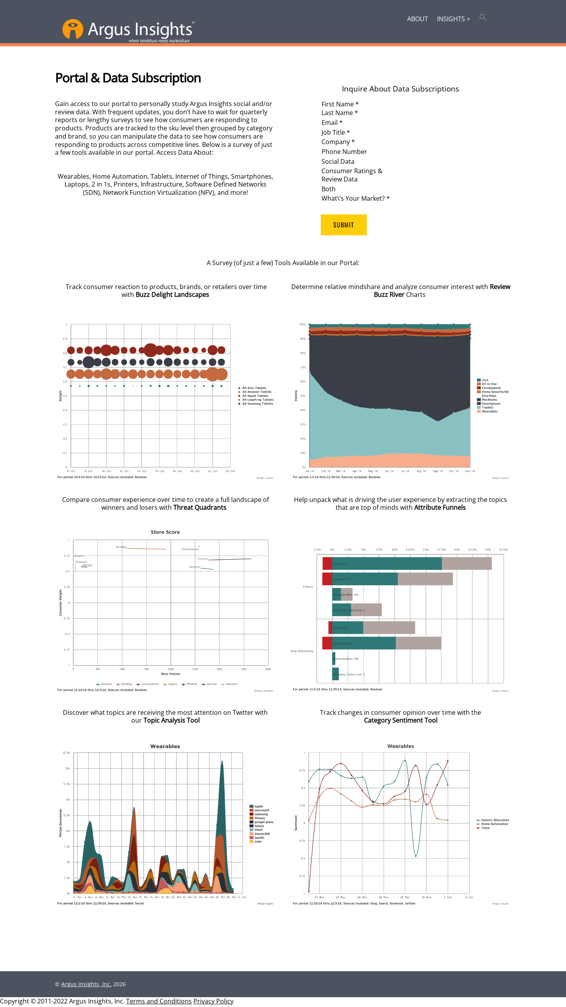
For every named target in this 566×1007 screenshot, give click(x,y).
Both (329, 189)
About (417, 19)
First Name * (340, 104)
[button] (483, 18)
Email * (332, 122)
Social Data (338, 161)
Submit (343, 225)
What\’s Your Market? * (356, 199)
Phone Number (344, 152)
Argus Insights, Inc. (86, 985)
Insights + (453, 19)
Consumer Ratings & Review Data (352, 175)
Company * (338, 142)
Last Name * (340, 113)
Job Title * (336, 132)
